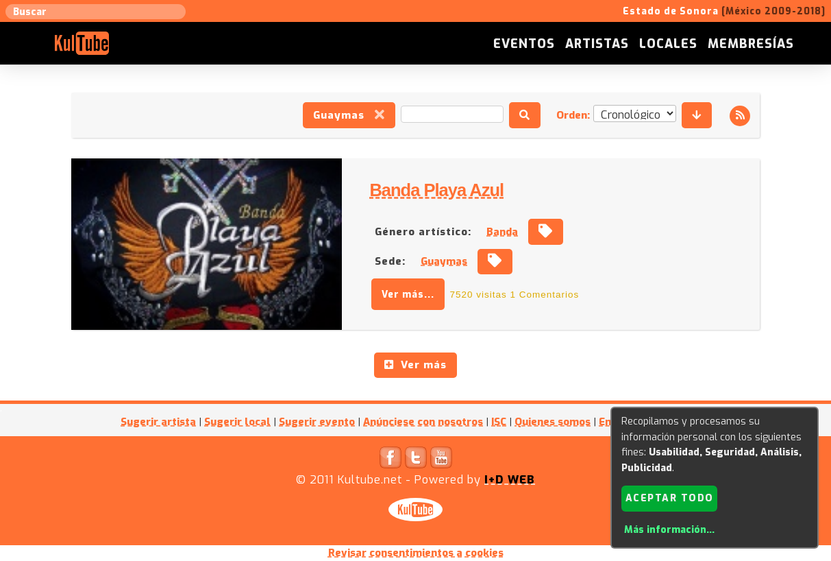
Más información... (669, 529)
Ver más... (408, 294)
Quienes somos (552, 422)
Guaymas (349, 115)
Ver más (415, 365)
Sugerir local (237, 422)
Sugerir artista (158, 422)
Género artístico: (423, 232)
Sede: (390, 261)
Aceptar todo (669, 498)
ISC (498, 422)
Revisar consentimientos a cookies (416, 553)
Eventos (524, 44)
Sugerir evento (317, 422)
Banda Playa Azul (436, 190)
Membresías (751, 44)
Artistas (597, 44)
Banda (502, 232)
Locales (668, 44)
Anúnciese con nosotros (423, 422)
